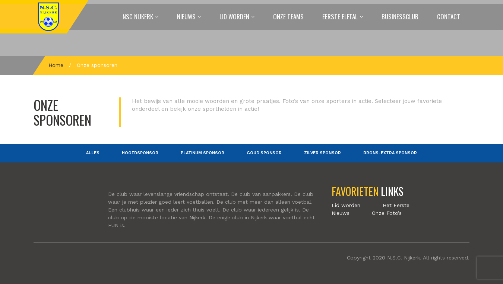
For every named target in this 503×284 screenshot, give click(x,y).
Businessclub (400, 16)
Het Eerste (396, 205)
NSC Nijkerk (138, 16)
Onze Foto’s (387, 213)
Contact (448, 16)
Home (55, 65)
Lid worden (234, 16)
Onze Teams (288, 16)
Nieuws (186, 16)
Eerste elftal (340, 16)
